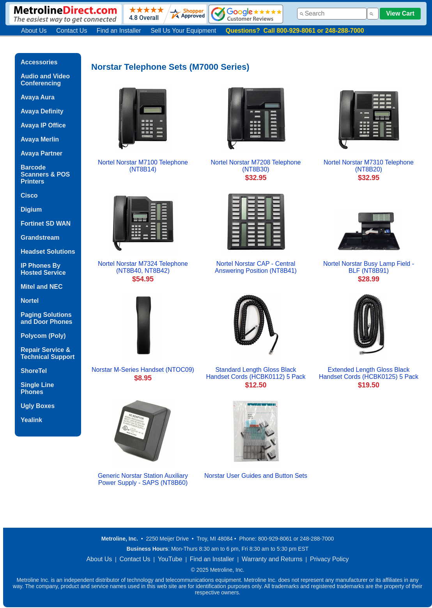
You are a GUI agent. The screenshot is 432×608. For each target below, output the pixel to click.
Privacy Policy (329, 559)
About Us (34, 30)
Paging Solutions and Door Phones (46, 318)
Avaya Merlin (40, 139)
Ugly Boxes (38, 406)
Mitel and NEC (42, 286)
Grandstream (40, 237)
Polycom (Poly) (43, 335)
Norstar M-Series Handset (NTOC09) (143, 369)
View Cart (400, 13)
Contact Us (71, 30)
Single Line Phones (37, 388)
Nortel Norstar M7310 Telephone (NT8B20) (369, 166)
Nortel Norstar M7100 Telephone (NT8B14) (143, 166)
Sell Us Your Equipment (183, 30)
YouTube (170, 559)
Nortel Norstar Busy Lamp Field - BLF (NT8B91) (368, 267)
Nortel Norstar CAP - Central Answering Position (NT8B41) (256, 267)
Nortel (30, 300)
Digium (31, 209)
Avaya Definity (42, 111)
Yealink (31, 420)
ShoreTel (34, 371)
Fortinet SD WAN (46, 223)
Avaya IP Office (43, 125)
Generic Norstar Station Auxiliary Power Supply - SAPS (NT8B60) (143, 479)
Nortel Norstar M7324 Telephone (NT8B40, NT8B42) (143, 267)
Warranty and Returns (272, 559)
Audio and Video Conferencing (45, 80)
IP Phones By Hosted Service (43, 269)
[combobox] (332, 13)
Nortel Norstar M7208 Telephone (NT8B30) (256, 166)
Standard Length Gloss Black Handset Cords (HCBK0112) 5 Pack (255, 373)
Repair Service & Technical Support (47, 353)
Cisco (29, 195)
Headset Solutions (48, 251)
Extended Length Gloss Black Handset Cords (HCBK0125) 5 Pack (368, 373)
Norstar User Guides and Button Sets (255, 475)
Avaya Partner (41, 153)
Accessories (39, 62)
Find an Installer (119, 30)
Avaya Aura (38, 97)
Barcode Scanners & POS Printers (45, 174)
